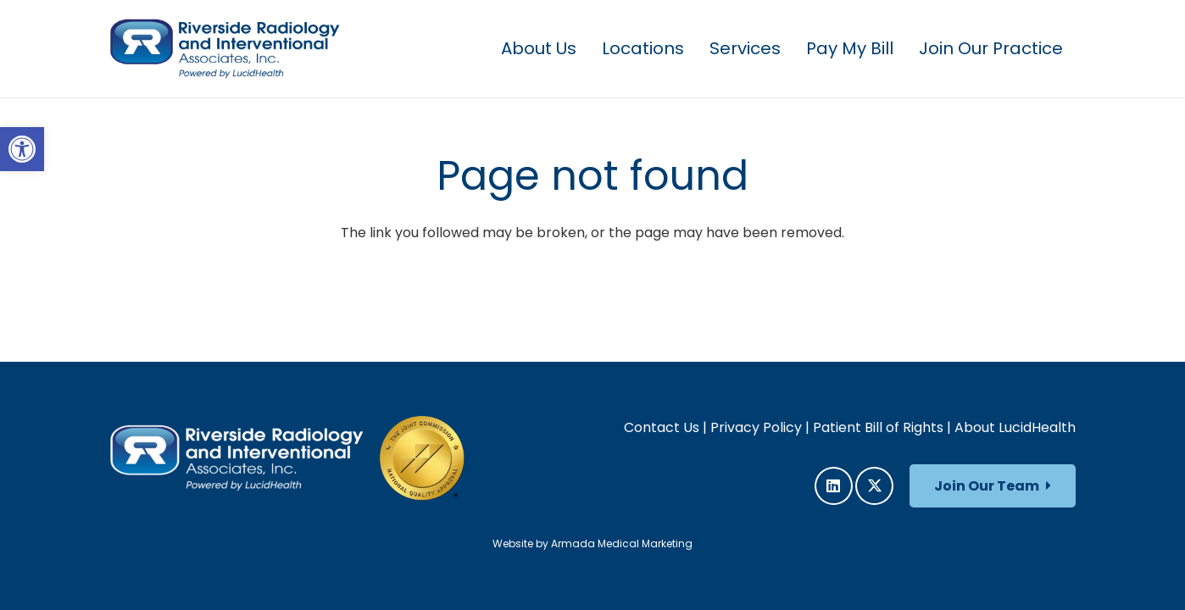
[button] (22, 149)
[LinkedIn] (834, 486)
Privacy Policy (756, 427)
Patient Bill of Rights (878, 427)
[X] (874, 486)
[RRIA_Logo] (224, 49)
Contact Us (661, 427)
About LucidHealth (1015, 427)
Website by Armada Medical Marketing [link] (592, 543)
